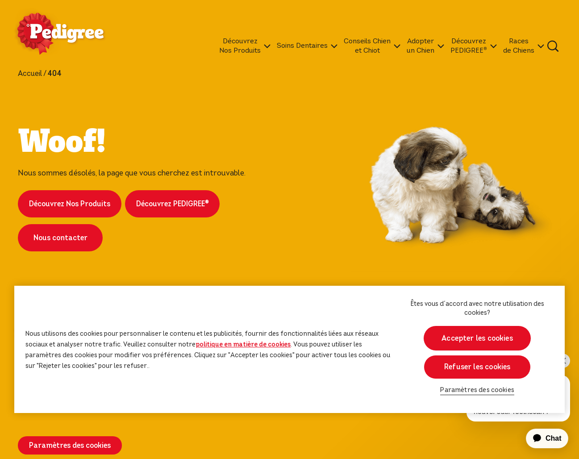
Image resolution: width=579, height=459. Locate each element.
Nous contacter (60, 238)
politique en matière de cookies (243, 344)
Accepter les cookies (477, 338)
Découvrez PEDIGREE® (172, 204)
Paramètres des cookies (70, 445)
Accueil (30, 74)
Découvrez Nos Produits (69, 204)
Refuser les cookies (477, 367)
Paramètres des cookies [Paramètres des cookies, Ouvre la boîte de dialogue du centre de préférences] (477, 390)
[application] (542, 438)
